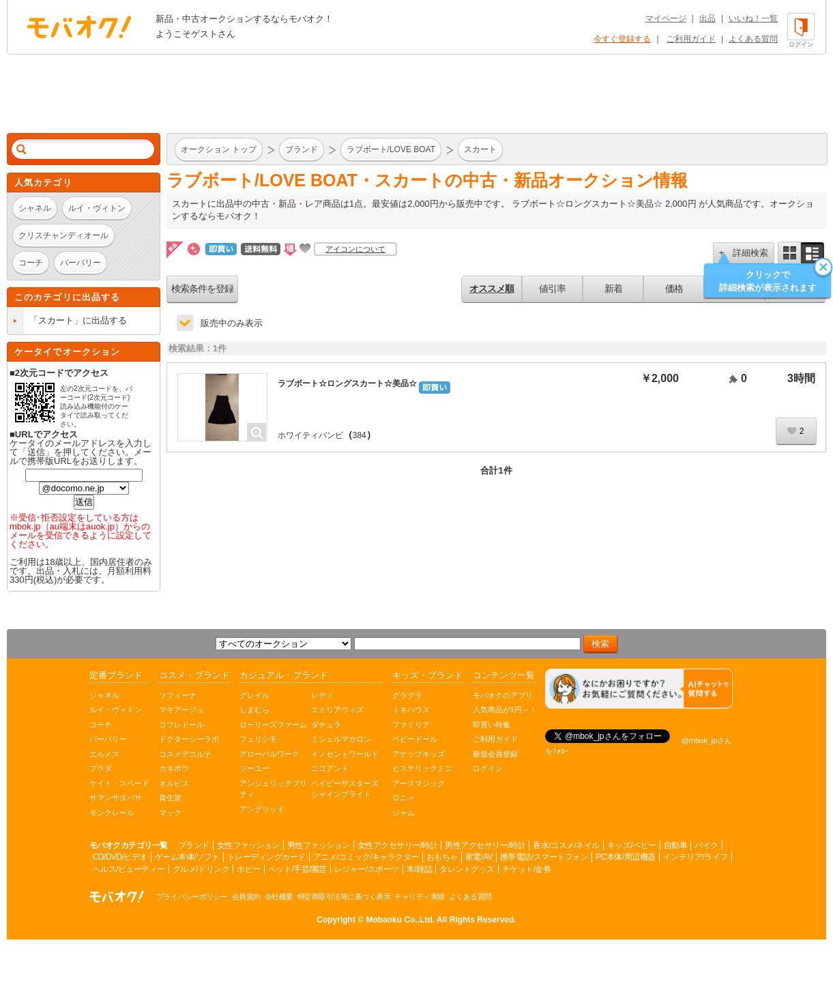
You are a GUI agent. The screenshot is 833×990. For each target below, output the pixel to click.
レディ (322, 695)
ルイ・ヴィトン (115, 709)
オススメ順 (491, 288)
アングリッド (261, 809)
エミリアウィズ (337, 709)
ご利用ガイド (691, 39)
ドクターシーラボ (189, 739)
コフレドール (181, 724)
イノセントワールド (345, 754)
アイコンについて (355, 249)
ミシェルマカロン (341, 739)
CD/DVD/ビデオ (120, 857)
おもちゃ (442, 857)
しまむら (254, 709)
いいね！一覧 (753, 18)
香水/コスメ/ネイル (566, 845)
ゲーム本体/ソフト (187, 857)
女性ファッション (248, 845)
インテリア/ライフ (695, 857)
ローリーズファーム (273, 724)
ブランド (193, 845)
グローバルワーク (269, 754)
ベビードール (414, 739)
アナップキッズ (418, 754)
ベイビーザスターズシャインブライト (345, 789)
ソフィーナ (177, 695)
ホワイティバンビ (310, 435)
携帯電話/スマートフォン (544, 857)
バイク (706, 845)
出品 (707, 18)
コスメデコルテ (185, 754)
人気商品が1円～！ (505, 709)
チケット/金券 (526, 869)
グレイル (254, 695)
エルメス (104, 754)
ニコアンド (330, 768)
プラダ (100, 768)
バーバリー (108, 739)
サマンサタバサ (115, 798)
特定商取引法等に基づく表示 (344, 896)
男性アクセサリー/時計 (485, 845)
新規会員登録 (495, 754)
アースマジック (418, 783)
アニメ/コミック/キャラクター (366, 857)
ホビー (249, 869)
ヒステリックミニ (422, 768)
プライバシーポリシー (192, 896)
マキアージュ (181, 709)
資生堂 (170, 798)
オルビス (174, 783)
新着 (613, 288)
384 (359, 435)
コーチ (100, 724)
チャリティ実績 (419, 896)
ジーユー (254, 768)
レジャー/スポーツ (366, 869)
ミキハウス (411, 709)
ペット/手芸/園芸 (297, 869)
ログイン (488, 768)
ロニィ (403, 798)
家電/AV (479, 857)
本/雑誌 (419, 869)
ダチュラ (326, 724)
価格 (674, 288)
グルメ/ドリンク (201, 869)
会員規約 (246, 896)
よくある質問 (753, 39)
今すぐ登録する (622, 39)
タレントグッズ (467, 869)
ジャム (403, 813)
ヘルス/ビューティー (129, 869)
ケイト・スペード (119, 783)
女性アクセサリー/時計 (397, 845)
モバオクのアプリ (503, 695)
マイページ (665, 18)
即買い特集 (491, 724)
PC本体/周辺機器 (626, 857)
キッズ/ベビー (631, 845)
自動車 (676, 845)
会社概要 (279, 896)
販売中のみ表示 (232, 323)
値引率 (552, 288)
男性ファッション (318, 845)
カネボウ (174, 768)
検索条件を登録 (202, 288)
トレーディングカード (266, 857)
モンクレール (111, 813)
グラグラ (407, 695)
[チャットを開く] (639, 689)
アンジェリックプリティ (273, 789)
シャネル (104, 695)
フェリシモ (258, 739)
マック (170, 813)
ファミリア (411, 724)
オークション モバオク (79, 27)
